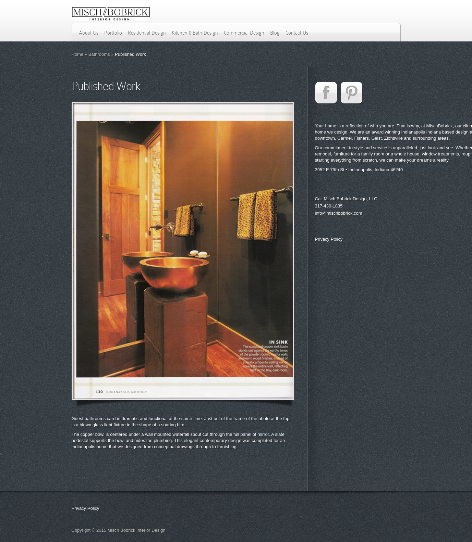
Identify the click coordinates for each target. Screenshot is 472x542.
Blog (275, 33)
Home (78, 54)
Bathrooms (99, 54)
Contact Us (297, 33)
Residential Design (147, 33)
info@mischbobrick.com (338, 213)
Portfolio (113, 33)
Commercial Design (244, 33)
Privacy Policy (329, 239)
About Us (88, 33)
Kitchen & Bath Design (195, 33)
